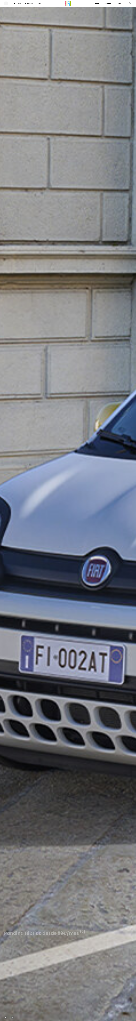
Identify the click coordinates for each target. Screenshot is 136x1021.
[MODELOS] (17, 3)
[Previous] (5, 1017)
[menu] (6, 3)
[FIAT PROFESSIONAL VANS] (32, 3)
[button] (101, 3)
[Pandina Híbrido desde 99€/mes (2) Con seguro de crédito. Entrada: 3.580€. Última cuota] (68, 514)
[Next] (12, 1017)
